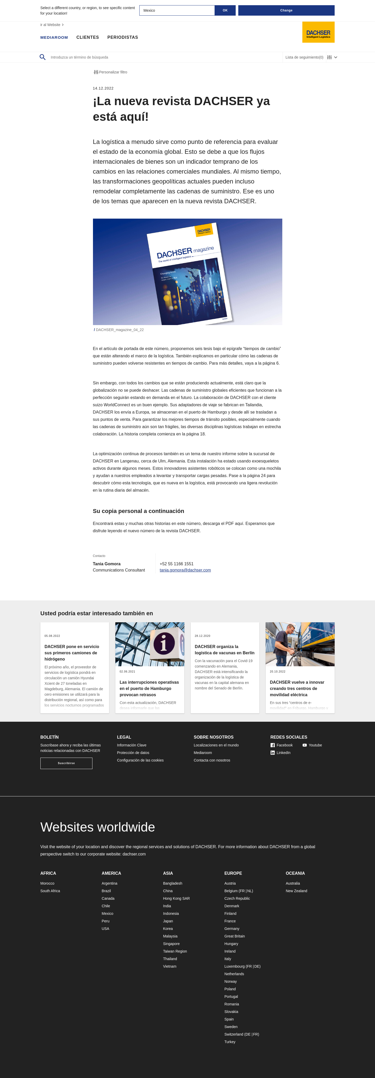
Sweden (231, 1027)
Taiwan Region (175, 951)
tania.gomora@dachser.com (186, 570)
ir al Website (52, 24)
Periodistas (123, 38)
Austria (230, 883)
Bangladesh (172, 883)
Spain (229, 1019)
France (230, 921)
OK (225, 10)
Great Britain (234, 936)
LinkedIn (281, 753)
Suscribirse (66, 763)
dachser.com (134, 854)
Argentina (109, 883)
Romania (231, 1004)
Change (286, 10)
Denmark (231, 906)
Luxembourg (234, 966)
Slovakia (231, 1012)
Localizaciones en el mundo (216, 745)
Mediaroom (54, 38)
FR (242, 891)
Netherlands (234, 974)
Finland (230, 913)
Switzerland (233, 1034)
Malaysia (170, 936)
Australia (293, 883)
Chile (106, 906)
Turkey (229, 1042)
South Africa (50, 891)
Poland (230, 989)
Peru (106, 921)
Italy (227, 959)
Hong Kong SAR (176, 898)
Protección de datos (133, 753)
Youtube (312, 745)
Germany (232, 929)
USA (105, 929)
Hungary (231, 944)
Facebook (282, 745)
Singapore (171, 944)
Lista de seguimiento (304, 57)
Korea (168, 929)
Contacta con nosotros (212, 760)
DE (256, 966)
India (167, 906)
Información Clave (132, 745)
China (168, 891)
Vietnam (169, 966)
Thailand (170, 959)
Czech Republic (237, 898)
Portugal (231, 996)
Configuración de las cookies (140, 760)
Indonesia (171, 913)
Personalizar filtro (110, 72)
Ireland (230, 951)
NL (249, 891)
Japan (168, 921)
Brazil (106, 891)
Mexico (107, 913)
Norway (230, 981)
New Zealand (296, 891)
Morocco (47, 883)
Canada (108, 898)
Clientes (88, 38)
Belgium (231, 891)
